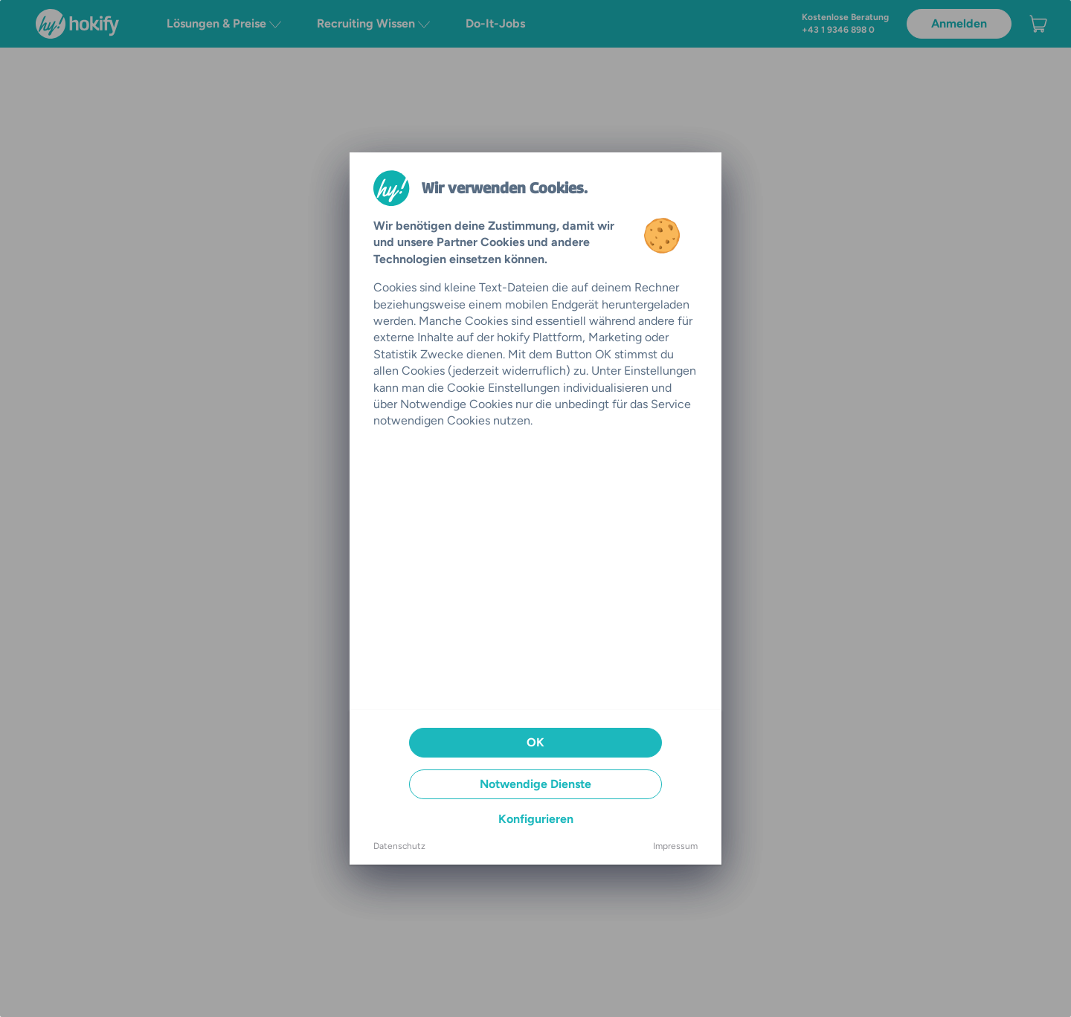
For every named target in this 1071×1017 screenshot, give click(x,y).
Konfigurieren (535, 819)
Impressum (675, 846)
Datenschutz (399, 846)
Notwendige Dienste (535, 784)
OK (535, 742)
